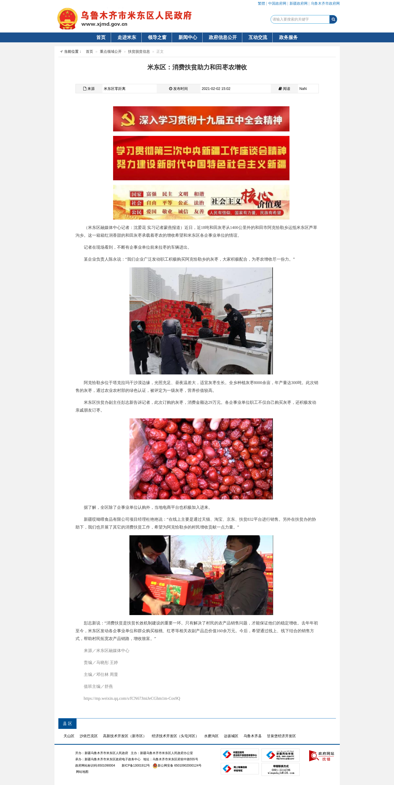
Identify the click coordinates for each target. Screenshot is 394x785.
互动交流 (257, 37)
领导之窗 (157, 37)
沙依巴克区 (89, 736)
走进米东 (126, 37)
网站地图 (81, 772)
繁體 (261, 3)
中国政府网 (277, 3)
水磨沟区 (211, 736)
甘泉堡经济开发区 (281, 736)
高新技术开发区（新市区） (125, 736)
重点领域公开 (111, 51)
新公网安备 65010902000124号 (180, 765)
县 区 (67, 723)
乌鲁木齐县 (253, 736)
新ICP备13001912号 (136, 765)
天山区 (69, 736)
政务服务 (288, 37)
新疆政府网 (298, 3)
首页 (101, 37)
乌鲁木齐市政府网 (325, 3)
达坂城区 (231, 736)
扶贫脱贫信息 (139, 51)
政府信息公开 (223, 37)
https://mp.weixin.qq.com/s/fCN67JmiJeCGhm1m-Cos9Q (132, 698)
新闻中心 (187, 37)
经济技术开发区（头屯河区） (175, 736)
